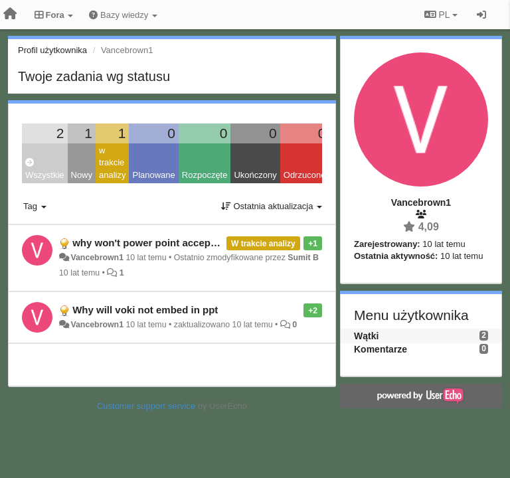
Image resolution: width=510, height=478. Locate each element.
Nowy (82, 175)
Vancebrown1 (97, 257)
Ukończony (255, 175)
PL (441, 14)
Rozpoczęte (205, 175)
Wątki (366, 336)
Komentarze (380, 349)
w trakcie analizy (112, 162)
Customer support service (146, 406)
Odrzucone (305, 175)
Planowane (153, 175)
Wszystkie (44, 169)
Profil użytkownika (52, 50)
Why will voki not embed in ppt (145, 309)
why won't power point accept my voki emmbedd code (200, 242)
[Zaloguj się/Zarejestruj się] (481, 14)
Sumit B (303, 257)
